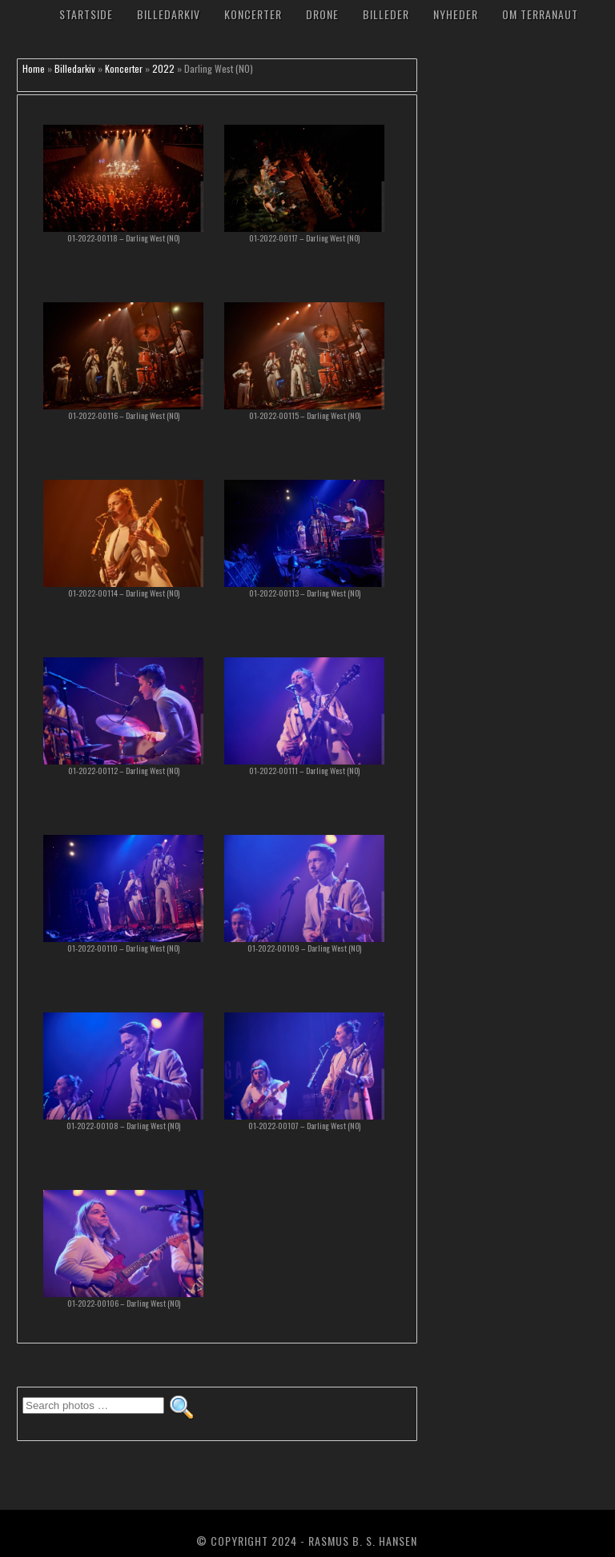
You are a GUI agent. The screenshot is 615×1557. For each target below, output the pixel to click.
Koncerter (253, 14)
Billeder (386, 14)
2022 (163, 68)
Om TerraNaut (540, 14)
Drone (322, 14)
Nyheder (455, 14)
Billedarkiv (168, 14)
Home (33, 68)
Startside (86, 14)
